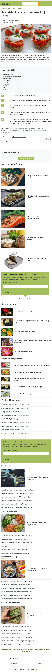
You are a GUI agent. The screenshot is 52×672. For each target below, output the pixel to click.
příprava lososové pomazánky (31, 130)
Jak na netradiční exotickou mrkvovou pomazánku (16, 630)
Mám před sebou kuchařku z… (10, 426)
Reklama (24, 649)
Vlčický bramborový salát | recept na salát (14, 539)
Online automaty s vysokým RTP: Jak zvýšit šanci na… (17, 497)
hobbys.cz (5, 465)
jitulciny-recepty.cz (9, 511)
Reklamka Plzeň (32, 669)
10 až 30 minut (19, 20)
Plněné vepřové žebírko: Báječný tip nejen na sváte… (17, 592)
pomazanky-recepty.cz (10, 602)
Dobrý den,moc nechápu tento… (10, 412)
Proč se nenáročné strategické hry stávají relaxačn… (17, 500)
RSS (39, 663)
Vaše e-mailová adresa (10, 283)
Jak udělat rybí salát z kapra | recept (26, 394)
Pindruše (4, 546)
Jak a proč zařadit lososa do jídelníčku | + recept (36, 217)
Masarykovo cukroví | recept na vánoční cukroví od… (17, 542)
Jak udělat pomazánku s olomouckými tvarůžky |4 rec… (18, 641)
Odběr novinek (13, 658)
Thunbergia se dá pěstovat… (9, 404)
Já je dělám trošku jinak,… (9, 433)
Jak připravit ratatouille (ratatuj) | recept (27, 372)
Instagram (30, 299)
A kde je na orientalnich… (8, 437)
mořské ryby (39, 128)
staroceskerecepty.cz (10, 557)
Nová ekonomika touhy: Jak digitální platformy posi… (17, 507)
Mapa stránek (26, 651)
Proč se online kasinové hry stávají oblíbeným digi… (17, 504)
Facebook (22, 299)
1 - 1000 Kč (10, 20)
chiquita (8, 137)
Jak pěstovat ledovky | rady (23, 351)
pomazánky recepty (20, 128)
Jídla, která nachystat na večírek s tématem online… (17, 627)
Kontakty (12, 649)
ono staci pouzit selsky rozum (10, 408)
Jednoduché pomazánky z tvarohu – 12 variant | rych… (17, 637)
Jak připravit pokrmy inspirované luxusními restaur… (17, 535)
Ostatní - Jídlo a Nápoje (13, 9)
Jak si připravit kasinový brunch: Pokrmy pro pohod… (17, 581)
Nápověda (31, 649)
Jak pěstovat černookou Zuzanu (24, 332)
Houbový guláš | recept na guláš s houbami (14, 549)
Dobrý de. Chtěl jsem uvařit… (10, 422)
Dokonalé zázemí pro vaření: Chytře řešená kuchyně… (17, 493)
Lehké (3, 20)
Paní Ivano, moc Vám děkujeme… (11, 430)
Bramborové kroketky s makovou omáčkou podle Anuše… (18, 588)
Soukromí (46, 649)
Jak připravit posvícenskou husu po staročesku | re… (17, 599)
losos (12, 128)
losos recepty (30, 128)
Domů (3, 9)
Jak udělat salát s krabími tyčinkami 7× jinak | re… (16, 634)
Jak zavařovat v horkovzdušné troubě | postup (15, 553)
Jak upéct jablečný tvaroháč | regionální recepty (15, 585)
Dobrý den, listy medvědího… (10, 415)
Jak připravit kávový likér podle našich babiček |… (16, 595)
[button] (26, 38)
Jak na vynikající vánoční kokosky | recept (28, 387)
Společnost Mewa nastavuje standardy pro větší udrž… (17, 490)
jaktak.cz (5, 649)
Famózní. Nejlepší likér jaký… (10, 419)
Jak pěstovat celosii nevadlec (24, 312)
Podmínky (38, 649)
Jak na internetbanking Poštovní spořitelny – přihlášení (32, 365)
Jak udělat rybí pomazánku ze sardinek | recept (36, 259)
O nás (18, 649)
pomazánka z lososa (15, 130)
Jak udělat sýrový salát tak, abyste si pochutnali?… (16, 644)
